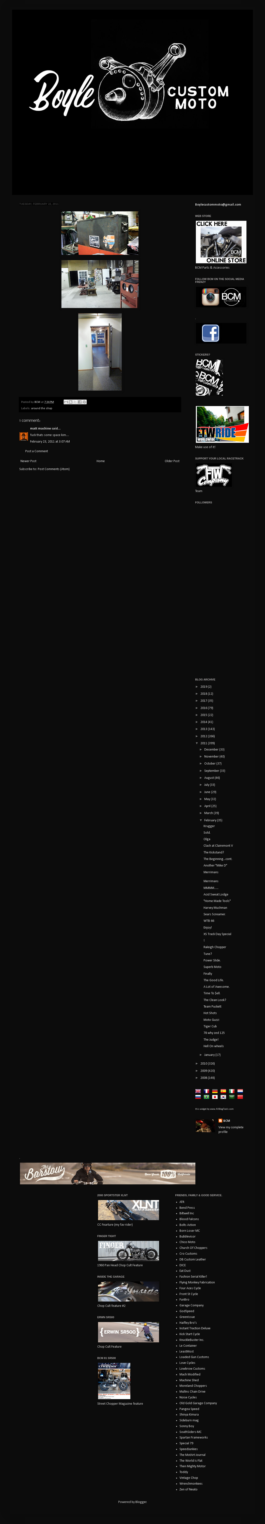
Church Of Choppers (193, 1248)
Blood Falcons (189, 1219)
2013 (204, 729)
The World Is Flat (190, 1461)
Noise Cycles (188, 1397)
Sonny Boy (186, 1426)
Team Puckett (212, 1007)
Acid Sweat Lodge (216, 894)
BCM (226, 1121)
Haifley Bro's (188, 1323)
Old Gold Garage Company (198, 1403)
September (212, 771)
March (209, 813)
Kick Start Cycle (189, 1334)
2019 (204, 687)
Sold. (207, 833)
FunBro (184, 1300)
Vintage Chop (188, 1478)
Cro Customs (188, 1254)
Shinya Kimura (189, 1415)
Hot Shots (210, 1013)
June (207, 792)
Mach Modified (189, 1374)
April (207, 806)
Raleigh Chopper (215, 947)
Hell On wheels (214, 1046)
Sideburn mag (189, 1420)
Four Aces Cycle (190, 1288)
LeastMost (186, 1351)
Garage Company (191, 1305)
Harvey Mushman (215, 908)
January (209, 1055)
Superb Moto (212, 967)
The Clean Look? (215, 1000)
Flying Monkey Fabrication (197, 1282)
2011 (204, 743)
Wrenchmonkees (191, 1484)
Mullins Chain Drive (192, 1392)
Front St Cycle (188, 1294)
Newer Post (28, 461)
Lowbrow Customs (192, 1369)
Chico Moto (187, 1242)
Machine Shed (189, 1380)
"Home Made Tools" (217, 901)
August (209, 778)
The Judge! (211, 1040)
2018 (204, 694)
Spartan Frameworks (193, 1437)
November (211, 756)
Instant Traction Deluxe (195, 1328)
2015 (204, 715)
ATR (181, 1202)
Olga (207, 839)
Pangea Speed (189, 1409)
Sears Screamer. (214, 914)
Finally (208, 974)
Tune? (208, 954)
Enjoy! (208, 928)
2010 (204, 1064)
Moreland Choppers (193, 1386)
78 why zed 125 (214, 1033)
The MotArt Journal (192, 1455)
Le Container (188, 1346)
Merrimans (211, 872)
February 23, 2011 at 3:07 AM (50, 442)
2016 (204, 708)
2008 (204, 1078)
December (211, 749)
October (210, 764)
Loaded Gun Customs (194, 1357)
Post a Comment (36, 451)
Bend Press (187, 1208)
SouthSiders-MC (190, 1432)
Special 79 (186, 1443)
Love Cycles (187, 1363)
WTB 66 (209, 921)
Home (101, 461)
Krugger (209, 826)
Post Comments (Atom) (54, 469)
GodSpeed (186, 1311)
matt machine (40, 428)
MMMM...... (211, 888)
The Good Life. (214, 980)
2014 (204, 722)
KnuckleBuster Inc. (191, 1340)
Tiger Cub (210, 1026)
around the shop (41, 408)
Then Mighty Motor (192, 1466)
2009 (204, 1071)
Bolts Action (187, 1225)
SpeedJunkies (188, 1449)
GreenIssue (187, 1317)
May (207, 799)
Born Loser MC (189, 1231)
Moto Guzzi (211, 1020)
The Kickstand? (214, 852)
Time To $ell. (212, 993)
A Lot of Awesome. (217, 987)
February (210, 820)
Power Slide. (212, 960)
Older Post (172, 461)
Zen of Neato (188, 1489)
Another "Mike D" (215, 865)
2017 (204, 701)
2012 (204, 736)
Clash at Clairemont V (218, 846)
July (207, 785)
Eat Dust (185, 1271)
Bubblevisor (187, 1236)
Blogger (140, 1502)
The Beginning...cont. (218, 859)
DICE (182, 1265)
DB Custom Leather (192, 1259)
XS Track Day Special (217, 934)
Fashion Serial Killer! (193, 1277)
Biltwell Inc (186, 1213)
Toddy (183, 1472)
